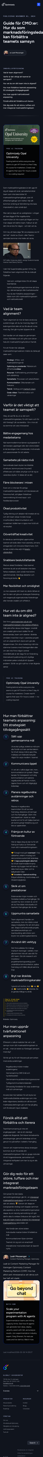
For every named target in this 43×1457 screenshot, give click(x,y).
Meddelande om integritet (25, 1450)
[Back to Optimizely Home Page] (8, 4)
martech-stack (29, 389)
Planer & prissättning (9, 1406)
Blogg (24, 1406)
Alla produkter (7, 1403)
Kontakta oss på (8, 1383)
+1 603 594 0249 (24, 1386)
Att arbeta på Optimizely (10, 1423)
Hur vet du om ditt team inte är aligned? (19, 83)
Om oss (5, 1420)
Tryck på (5, 1432)
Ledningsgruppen (8, 1429)
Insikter (25, 1403)
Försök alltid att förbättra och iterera (18, 101)
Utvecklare (26, 1409)
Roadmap (6, 1409)
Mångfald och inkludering (11, 1426)
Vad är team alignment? (13, 73)
